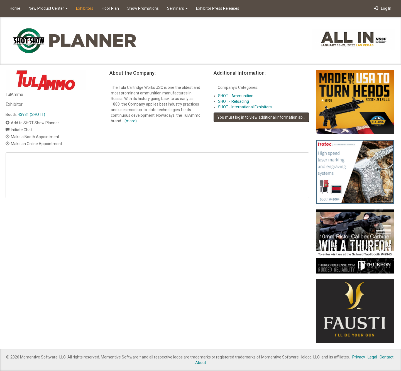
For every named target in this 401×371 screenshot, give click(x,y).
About (200, 362)
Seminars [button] (177, 8)
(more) (130, 121)
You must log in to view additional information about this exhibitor (263, 117)
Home (15, 8)
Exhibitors (84, 8)
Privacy (358, 357)
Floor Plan (110, 8)
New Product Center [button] (48, 8)
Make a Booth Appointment (35, 137)
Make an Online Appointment (36, 143)
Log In (382, 8)
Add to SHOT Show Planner (35, 123)
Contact (386, 357)
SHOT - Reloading (233, 101)
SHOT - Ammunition (235, 96)
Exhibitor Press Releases (217, 8)
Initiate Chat (21, 130)
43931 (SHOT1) (31, 114)
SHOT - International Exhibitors (245, 107)
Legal (372, 357)
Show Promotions (143, 8)
